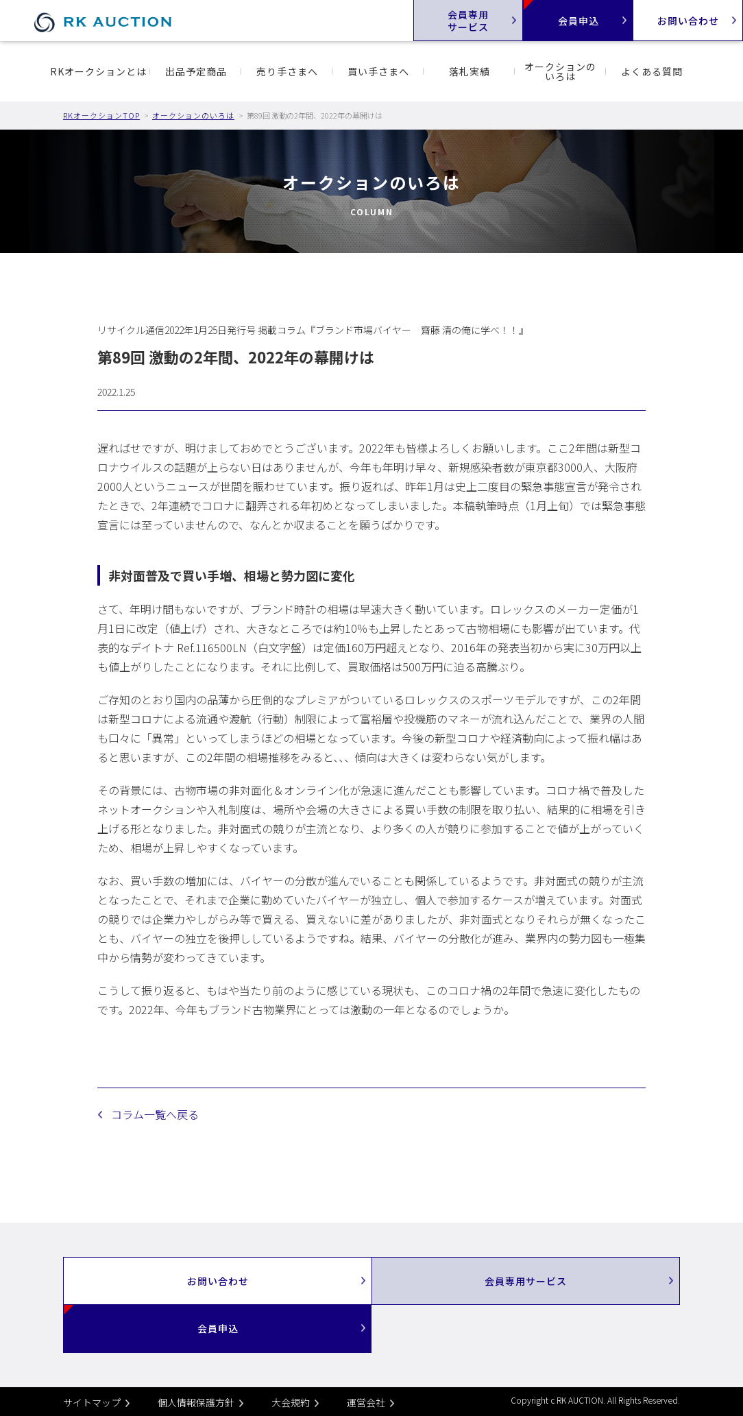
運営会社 (366, 1402)
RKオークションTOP (101, 115)
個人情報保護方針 (196, 1402)
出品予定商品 (196, 71)
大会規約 (290, 1402)
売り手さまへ (287, 71)
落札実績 (469, 71)
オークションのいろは (560, 71)
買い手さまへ (378, 71)
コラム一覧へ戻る (155, 1114)
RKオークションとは (98, 71)
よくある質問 (652, 71)
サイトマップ (92, 1402)
